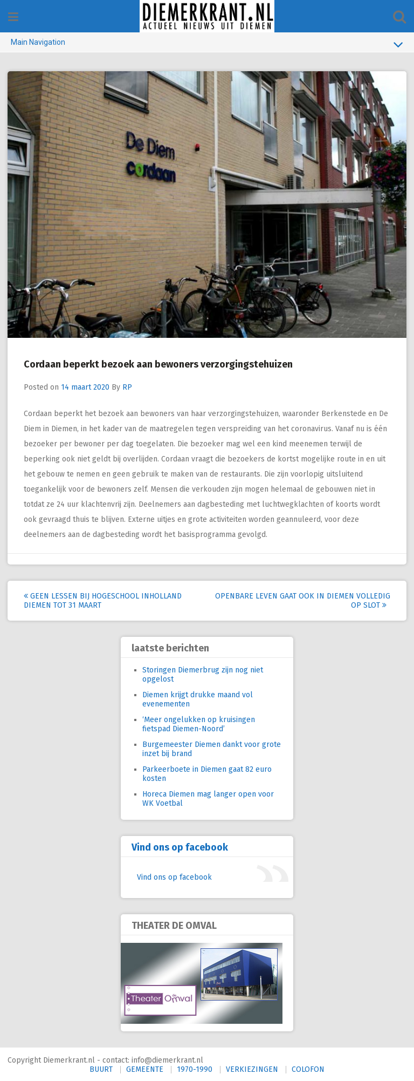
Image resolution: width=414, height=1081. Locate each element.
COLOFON (308, 1068)
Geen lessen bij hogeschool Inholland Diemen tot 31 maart (103, 599)
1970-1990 (194, 1068)
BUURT (101, 1068)
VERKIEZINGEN (252, 1068)
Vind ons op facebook (180, 846)
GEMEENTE (144, 1068)
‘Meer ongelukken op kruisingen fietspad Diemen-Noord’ (198, 723)
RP (128, 386)
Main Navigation (207, 44)
